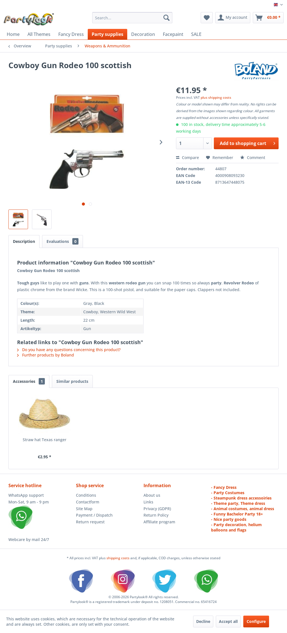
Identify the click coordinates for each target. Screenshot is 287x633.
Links (148, 502)
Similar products (72, 381)
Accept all (228, 621)
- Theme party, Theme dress (238, 503)
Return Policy (156, 515)
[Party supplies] (107, 34)
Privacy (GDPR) (157, 508)
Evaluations (62, 241)
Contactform (87, 502)
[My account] (232, 17)
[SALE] (196, 34)
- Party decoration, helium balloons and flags (236, 527)
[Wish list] (207, 17)
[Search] (166, 17)
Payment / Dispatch (94, 515)
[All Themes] (39, 34)
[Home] (13, 34)
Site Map (84, 508)
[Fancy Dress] (71, 34)
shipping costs (118, 558)
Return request (90, 521)
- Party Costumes (227, 492)
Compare (187, 157)
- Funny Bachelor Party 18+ (237, 514)
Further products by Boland (45, 355)
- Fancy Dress (224, 487)
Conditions (86, 495)
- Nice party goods (228, 519)
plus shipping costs (216, 97)
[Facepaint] (173, 34)
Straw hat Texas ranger (44, 439)
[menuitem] (132, 17)
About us (152, 495)
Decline (203, 621)
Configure (256, 621)
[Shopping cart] (268, 17)
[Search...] (132, 17)
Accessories (29, 381)
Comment (252, 157)
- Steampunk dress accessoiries (241, 498)
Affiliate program (159, 521)
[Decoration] (143, 34)
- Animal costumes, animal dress (242, 508)
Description (24, 241)
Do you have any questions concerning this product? (69, 349)
